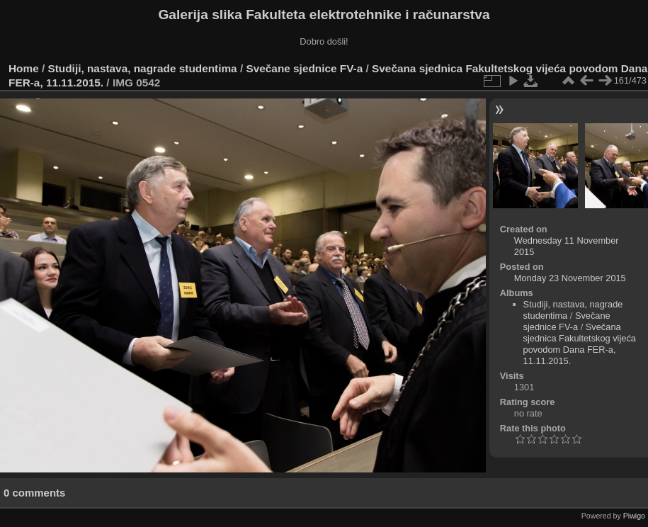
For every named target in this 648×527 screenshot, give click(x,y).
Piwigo (634, 515)
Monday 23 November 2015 (570, 278)
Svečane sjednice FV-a (304, 68)
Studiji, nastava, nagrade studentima (142, 68)
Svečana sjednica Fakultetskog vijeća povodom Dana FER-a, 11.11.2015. (579, 344)
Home (23, 68)
